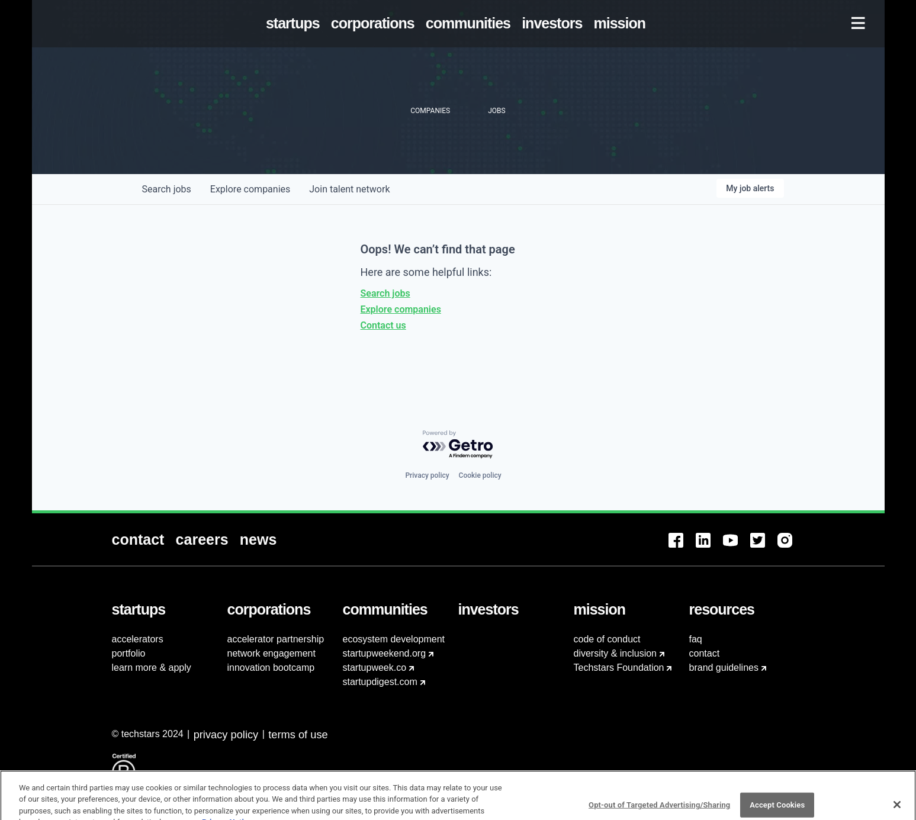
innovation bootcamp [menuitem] (271, 668)
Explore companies (401, 309)
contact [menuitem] (704, 653)
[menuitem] (294, 23)
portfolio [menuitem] (129, 653)
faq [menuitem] (695, 639)
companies (250, 189)
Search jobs (385, 293)
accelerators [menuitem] (137, 639)
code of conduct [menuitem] (607, 639)
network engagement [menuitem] (271, 653)
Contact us (383, 325)
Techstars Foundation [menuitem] (619, 668)
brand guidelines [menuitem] (723, 668)
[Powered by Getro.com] (458, 444)
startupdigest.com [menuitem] (380, 682)
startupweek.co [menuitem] (375, 668)
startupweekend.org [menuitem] (384, 653)
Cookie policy (480, 475)
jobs (166, 189)
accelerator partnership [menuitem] (275, 639)
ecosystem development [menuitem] (394, 639)
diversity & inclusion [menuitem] (615, 653)
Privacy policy (427, 475)
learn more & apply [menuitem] (151, 668)
